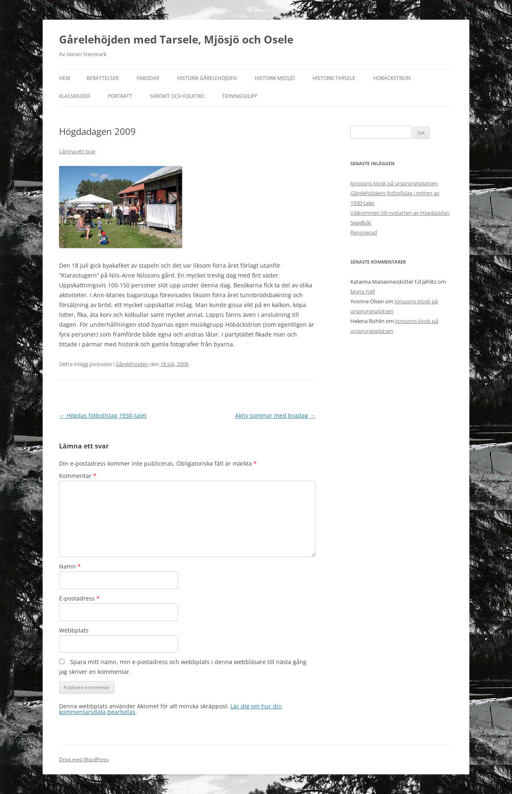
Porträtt (120, 96)
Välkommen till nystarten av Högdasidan (400, 212)
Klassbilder (74, 96)
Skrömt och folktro (177, 96)
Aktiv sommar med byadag (275, 415)
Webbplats (74, 630)
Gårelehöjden (132, 364)
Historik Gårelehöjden (207, 78)
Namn (70, 566)
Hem (64, 78)
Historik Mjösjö (275, 78)
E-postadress (79, 598)
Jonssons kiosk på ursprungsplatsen (394, 183)
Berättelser (103, 78)
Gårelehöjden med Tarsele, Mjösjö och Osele (176, 39)
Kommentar (77, 476)
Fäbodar (148, 78)
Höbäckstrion (392, 78)
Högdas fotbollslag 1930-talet (102, 415)
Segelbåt (360, 222)
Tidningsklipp (239, 96)
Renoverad (363, 232)
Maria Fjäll (362, 291)
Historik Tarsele (334, 78)
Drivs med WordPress (84, 759)
